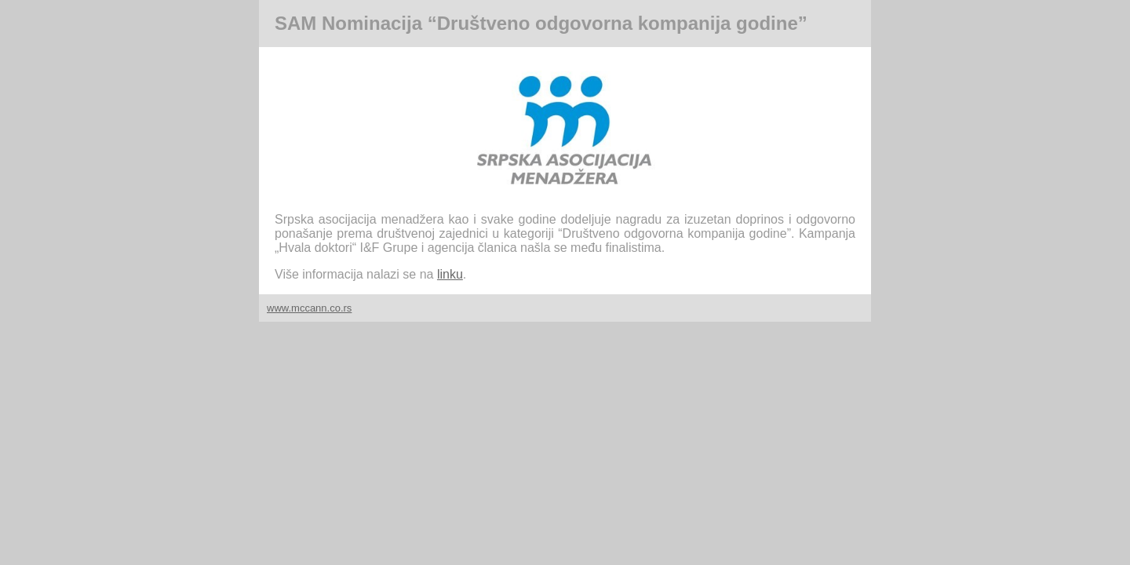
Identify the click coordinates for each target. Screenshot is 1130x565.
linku (450, 274)
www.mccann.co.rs (309, 308)
